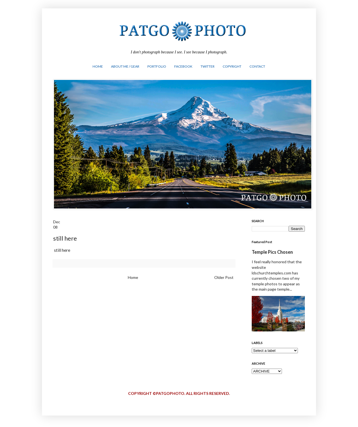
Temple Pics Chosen (272, 252)
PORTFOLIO (156, 66)
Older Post (224, 277)
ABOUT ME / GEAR (125, 66)
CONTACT (257, 66)
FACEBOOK (183, 66)
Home (133, 277)
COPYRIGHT (232, 66)
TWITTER (208, 66)
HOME (98, 66)
